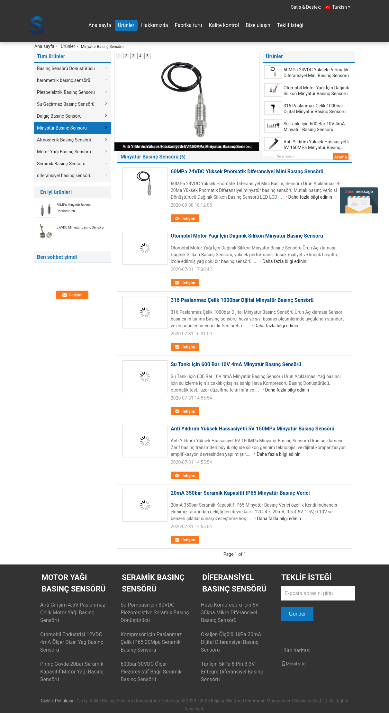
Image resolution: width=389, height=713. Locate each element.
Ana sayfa (99, 25)
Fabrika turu (188, 25)
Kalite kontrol (224, 25)
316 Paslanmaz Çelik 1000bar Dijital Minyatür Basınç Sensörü (315, 108)
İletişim (188, 218)
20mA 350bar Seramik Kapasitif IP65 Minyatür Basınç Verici (240, 493)
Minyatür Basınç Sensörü (62, 128)
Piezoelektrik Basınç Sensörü (66, 92)
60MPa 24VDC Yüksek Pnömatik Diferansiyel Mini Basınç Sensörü (316, 72)
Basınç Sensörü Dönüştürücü (66, 68)
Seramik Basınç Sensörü (61, 163)
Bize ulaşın (258, 25)
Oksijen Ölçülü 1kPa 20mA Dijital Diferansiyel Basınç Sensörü (231, 642)
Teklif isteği (290, 25)
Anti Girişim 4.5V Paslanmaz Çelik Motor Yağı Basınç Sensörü (72, 612)
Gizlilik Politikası (57, 700)
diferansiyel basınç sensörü (64, 175)
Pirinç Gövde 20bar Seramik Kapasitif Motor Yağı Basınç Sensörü (72, 671)
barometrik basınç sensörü (63, 80)
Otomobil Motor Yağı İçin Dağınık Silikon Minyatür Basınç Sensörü (316, 90)
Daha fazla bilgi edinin (310, 197)
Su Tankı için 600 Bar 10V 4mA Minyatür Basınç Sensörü (314, 126)
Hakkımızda (154, 25)
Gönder (297, 614)
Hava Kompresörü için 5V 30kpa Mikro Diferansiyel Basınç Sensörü (230, 612)
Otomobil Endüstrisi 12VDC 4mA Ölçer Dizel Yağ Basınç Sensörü (71, 642)
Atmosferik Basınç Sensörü (64, 139)
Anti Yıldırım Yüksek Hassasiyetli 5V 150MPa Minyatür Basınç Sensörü (187, 146)
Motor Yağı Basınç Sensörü (64, 151)
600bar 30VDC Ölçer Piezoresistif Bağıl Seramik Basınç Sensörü (151, 671)
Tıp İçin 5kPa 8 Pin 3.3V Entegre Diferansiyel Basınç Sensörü (232, 671)
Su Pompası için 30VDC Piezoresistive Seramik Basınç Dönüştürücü (155, 612)
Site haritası (297, 650)
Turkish (341, 7)
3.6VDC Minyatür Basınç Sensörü (80, 227)
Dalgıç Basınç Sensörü (59, 116)
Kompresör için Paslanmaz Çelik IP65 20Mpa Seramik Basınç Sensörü (151, 642)
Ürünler (126, 25)
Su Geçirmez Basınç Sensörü (66, 104)
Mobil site (293, 663)
